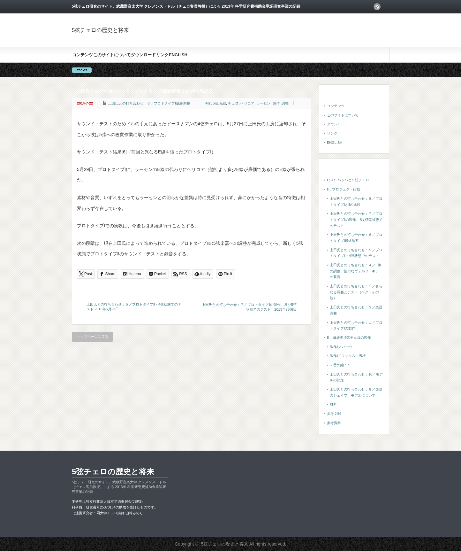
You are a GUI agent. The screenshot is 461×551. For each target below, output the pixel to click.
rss (377, 6)
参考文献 (334, 413)
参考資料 (334, 423)
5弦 (215, 103)
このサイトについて (112, 54)
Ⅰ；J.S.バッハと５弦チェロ (348, 180)
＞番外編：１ (340, 365)
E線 (223, 103)
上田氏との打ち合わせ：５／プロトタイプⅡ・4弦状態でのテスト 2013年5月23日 (134, 306)
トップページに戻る (92, 336)
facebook (385, 6)
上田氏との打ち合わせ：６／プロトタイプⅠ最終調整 (149, 103)
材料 (333, 404)
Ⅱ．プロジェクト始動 (343, 189)
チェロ (233, 103)
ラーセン (263, 103)
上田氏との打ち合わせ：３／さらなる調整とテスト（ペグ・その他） (356, 292)
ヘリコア (247, 103)
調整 (285, 103)
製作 (276, 103)
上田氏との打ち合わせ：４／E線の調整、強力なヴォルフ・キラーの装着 (356, 271)
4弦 (208, 103)
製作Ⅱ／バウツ (341, 347)
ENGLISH (178, 54)
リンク (162, 54)
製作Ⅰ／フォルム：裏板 (348, 356)
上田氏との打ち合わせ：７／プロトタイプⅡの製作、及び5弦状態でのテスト (356, 219)
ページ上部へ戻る (455, 431)
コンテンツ (82, 54)
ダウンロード (143, 54)
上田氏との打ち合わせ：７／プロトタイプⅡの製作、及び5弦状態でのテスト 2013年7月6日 (249, 307)
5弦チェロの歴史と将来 (100, 30)
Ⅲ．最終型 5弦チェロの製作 (349, 337)
